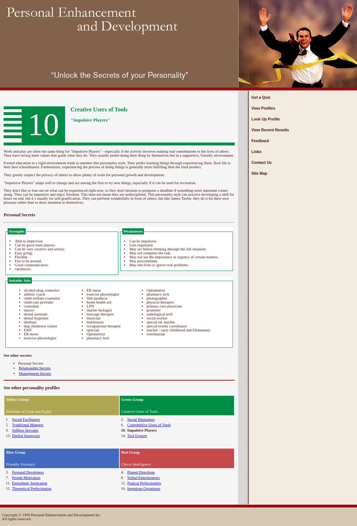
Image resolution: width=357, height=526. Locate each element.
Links (256, 151)
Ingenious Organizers (143, 489)
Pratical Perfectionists (144, 483)
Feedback (260, 141)
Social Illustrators (140, 419)
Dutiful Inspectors (26, 436)
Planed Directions (141, 472)
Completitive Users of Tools (149, 425)
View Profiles (263, 108)
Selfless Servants (25, 430)
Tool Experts (137, 436)
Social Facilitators (26, 419)
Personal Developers (28, 472)
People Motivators (26, 478)
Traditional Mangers (27, 425)
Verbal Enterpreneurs (143, 478)
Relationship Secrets (34, 368)
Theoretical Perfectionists (31, 489)
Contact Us (261, 162)
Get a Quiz (261, 97)
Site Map (259, 173)
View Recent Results (270, 130)
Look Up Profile (265, 119)
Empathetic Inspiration (29, 483)
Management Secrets (35, 374)
